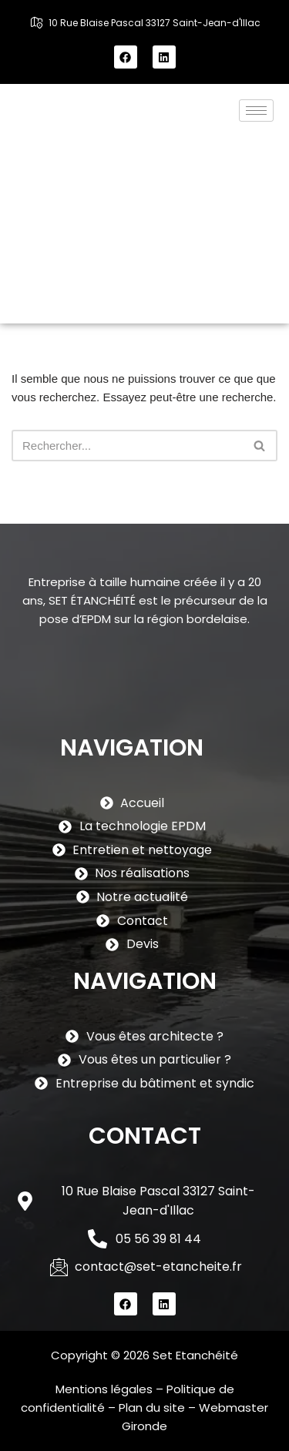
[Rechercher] (127, 445)
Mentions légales (104, 1389)
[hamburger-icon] (256, 110)
